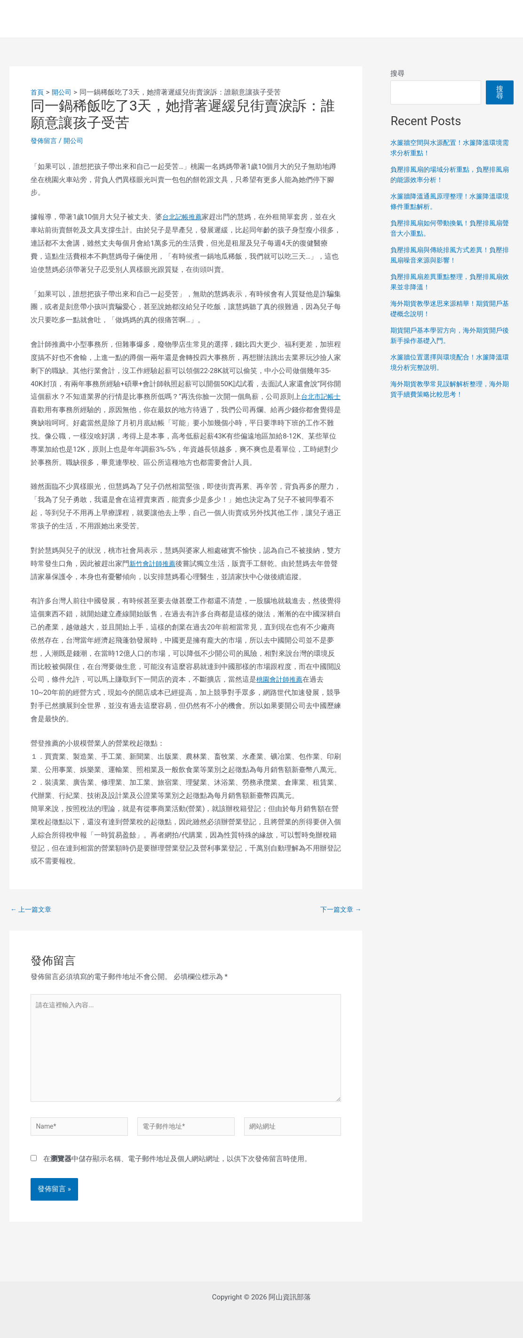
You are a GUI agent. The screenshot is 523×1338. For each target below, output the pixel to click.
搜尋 (397, 73)
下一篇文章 (339, 909)
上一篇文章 (32, 909)
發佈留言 (45, 140)
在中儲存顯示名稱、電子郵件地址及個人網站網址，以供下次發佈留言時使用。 (177, 1169)
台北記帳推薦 (183, 217)
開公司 (76, 140)
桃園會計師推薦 (281, 679)
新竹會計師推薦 (154, 563)
